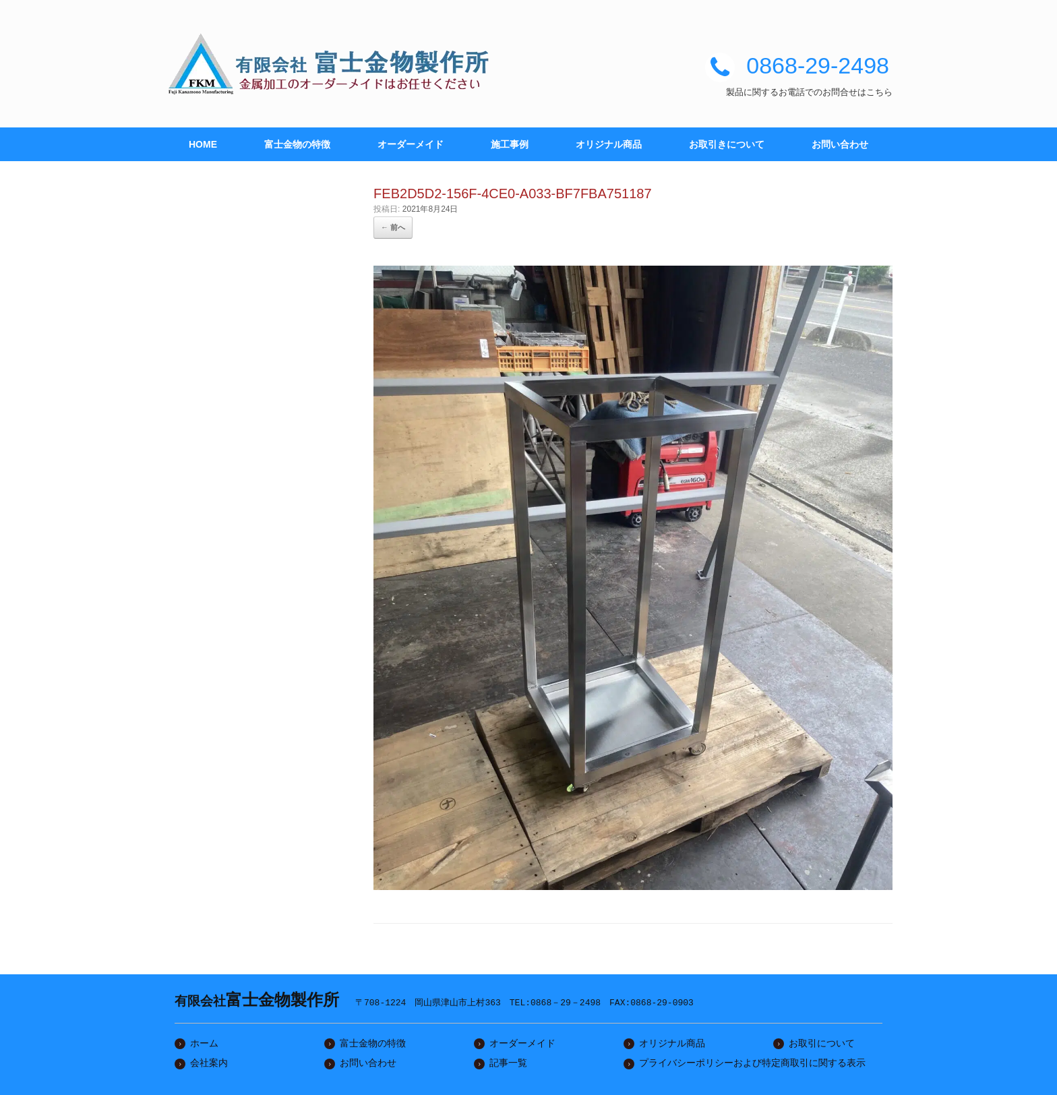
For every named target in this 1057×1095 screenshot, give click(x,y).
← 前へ (393, 227)
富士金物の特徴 (297, 144)
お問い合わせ (840, 144)
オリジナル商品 (609, 144)
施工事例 (509, 144)
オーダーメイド (411, 144)
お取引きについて (726, 144)
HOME (203, 144)
